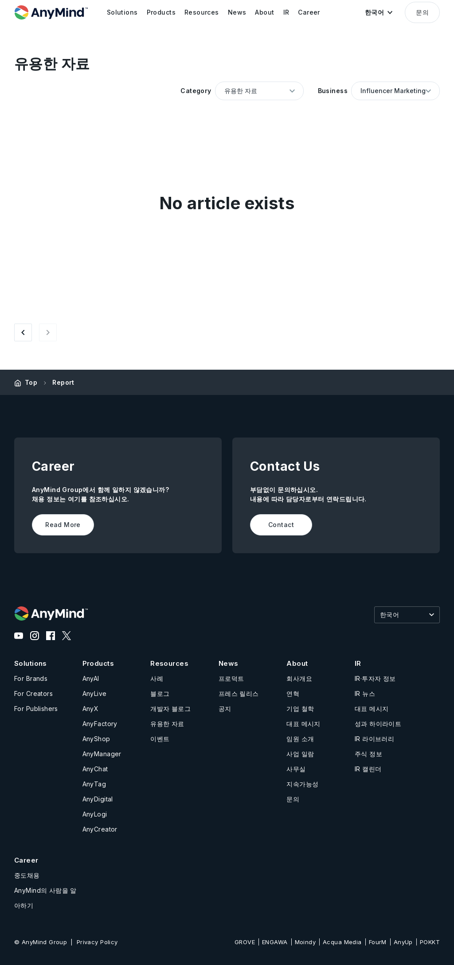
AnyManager (101, 754)
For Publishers (36, 708)
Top (31, 382)
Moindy (305, 941)
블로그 (159, 693)
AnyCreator (99, 829)
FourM (378, 941)
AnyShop (96, 738)
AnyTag (94, 784)
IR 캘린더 (368, 769)
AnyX (90, 708)
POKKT (430, 941)
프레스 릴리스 (239, 693)
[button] (378, 12)
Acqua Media (342, 941)
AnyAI (90, 678)
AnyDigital (97, 799)
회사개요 (299, 678)
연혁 (292, 693)
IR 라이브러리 (374, 738)
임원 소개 (300, 738)
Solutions (30, 663)
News (229, 663)
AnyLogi (94, 814)
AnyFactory (99, 723)
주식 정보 (368, 754)
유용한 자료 (167, 723)
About (297, 663)
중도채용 (27, 875)
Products (98, 663)
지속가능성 (302, 784)
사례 (156, 678)
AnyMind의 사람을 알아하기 (45, 898)
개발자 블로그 (170, 708)
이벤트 (159, 738)
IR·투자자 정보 (375, 678)
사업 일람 (300, 754)
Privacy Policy (97, 941)
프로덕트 (231, 678)
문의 (422, 12)
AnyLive (94, 693)
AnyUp (403, 941)
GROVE (245, 941)
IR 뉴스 (365, 693)
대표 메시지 (303, 723)
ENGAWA (275, 941)
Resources (169, 663)
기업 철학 (300, 708)
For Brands (30, 678)
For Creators (33, 693)
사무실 (295, 769)
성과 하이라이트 (378, 723)
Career (26, 860)
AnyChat (95, 769)
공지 (225, 708)
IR (358, 663)
